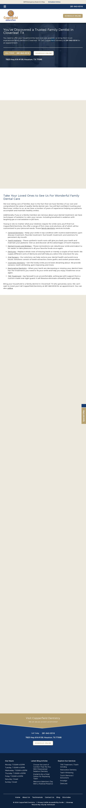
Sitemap (69, 802)
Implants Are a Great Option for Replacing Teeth (41, 776)
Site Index (66, 797)
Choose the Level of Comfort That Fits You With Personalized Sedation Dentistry (42, 768)
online (10, 288)
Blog (58, 797)
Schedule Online (54, 2)
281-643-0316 (71, 40)
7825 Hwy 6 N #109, (24, 59)
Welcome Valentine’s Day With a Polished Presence (43, 783)
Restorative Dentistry (68, 770)
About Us (26, 797)
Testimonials (37, 797)
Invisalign (63, 781)
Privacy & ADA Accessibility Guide (51, 802)
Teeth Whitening (66, 773)
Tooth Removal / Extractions (66, 777)
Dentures (63, 784)
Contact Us (49, 797)
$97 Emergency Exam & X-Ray (34, 2)
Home (17, 797)
